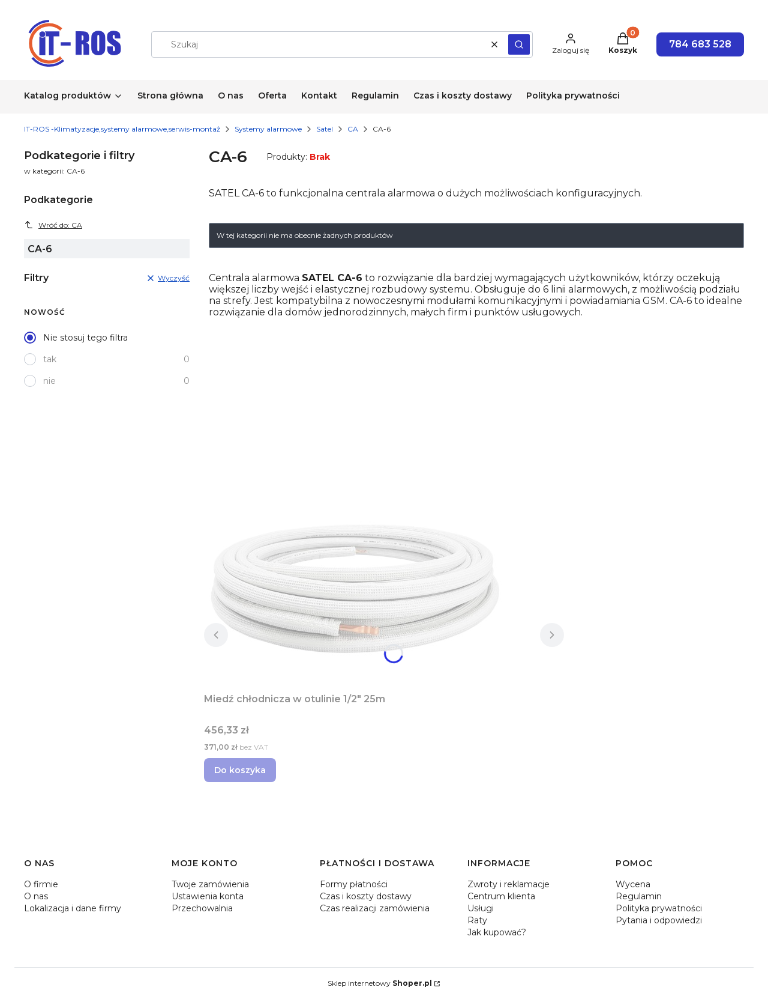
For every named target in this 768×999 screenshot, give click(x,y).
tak (49, 359)
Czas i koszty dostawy (366, 896)
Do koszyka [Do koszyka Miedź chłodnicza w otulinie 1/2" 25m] (240, 770)
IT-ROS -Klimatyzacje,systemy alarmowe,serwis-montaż (122, 128)
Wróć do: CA (53, 224)
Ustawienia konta (208, 896)
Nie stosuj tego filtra (85, 337)
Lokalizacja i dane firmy (72, 908)
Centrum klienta (501, 896)
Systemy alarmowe (268, 128)
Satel (324, 128)
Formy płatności (354, 884)
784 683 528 (700, 44)
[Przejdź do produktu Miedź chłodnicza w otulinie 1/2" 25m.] (354, 588)
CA (352, 128)
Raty (477, 920)
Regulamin (639, 896)
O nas (36, 896)
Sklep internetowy (380, 983)
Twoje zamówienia (210, 884)
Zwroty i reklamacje (508, 884)
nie (49, 380)
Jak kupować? (496, 932)
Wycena (633, 884)
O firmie (41, 884)
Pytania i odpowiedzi (659, 920)
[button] (519, 44)
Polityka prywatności (659, 908)
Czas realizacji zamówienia (375, 908)
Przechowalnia (202, 908)
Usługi (480, 908)
